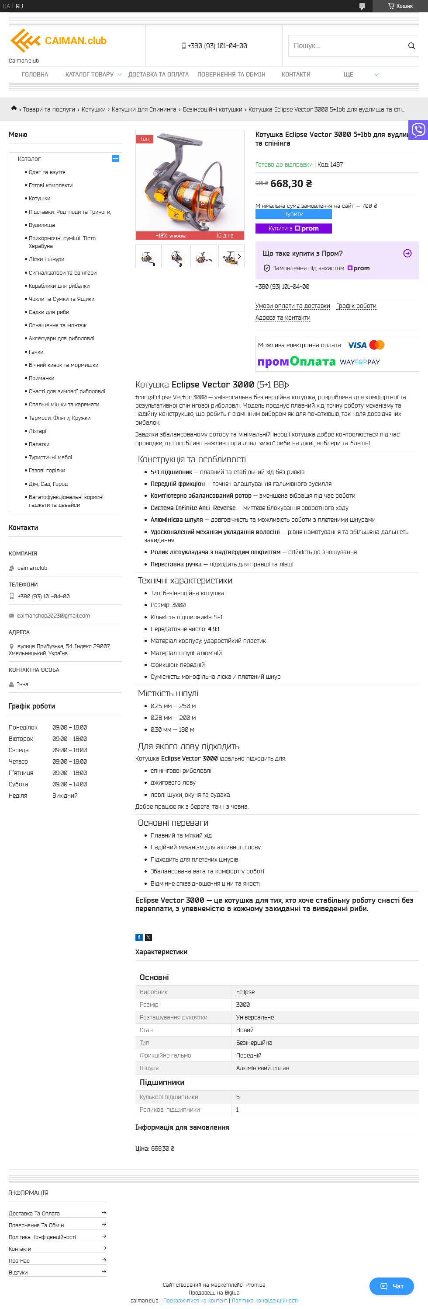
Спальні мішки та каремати (64, 404)
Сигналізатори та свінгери (63, 272)
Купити (294, 213)
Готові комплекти (50, 185)
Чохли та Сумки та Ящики (61, 299)
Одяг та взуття (47, 172)
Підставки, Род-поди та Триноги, (70, 212)
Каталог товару (90, 74)
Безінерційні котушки (212, 109)
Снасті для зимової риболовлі (67, 391)
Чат (392, 1286)
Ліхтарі (37, 431)
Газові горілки (47, 470)
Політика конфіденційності (42, 1237)
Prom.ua (255, 1285)
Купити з (294, 229)
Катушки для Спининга (144, 109)
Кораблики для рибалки (59, 286)
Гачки (36, 352)
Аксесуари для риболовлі (61, 338)
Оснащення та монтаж (57, 325)
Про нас (19, 1260)
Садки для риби (49, 312)
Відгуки (18, 1272)
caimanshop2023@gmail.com (53, 615)
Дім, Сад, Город (48, 484)
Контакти (296, 74)
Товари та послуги (49, 109)
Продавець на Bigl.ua (214, 1292)
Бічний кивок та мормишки (63, 365)
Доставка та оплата (158, 74)
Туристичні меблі (50, 457)
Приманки (41, 378)
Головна (35, 74)
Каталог (29, 158)
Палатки (39, 444)
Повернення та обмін (231, 74)
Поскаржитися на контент (195, 1300)
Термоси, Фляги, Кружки (59, 418)
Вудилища (42, 225)
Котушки (94, 109)
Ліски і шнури (46, 259)
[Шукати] (411, 46)
